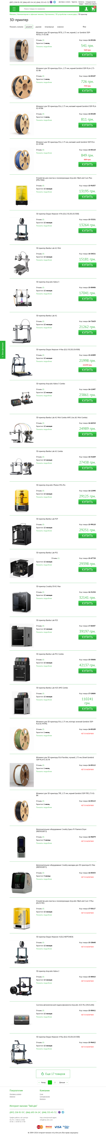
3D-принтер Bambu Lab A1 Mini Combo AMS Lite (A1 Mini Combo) (61, 417)
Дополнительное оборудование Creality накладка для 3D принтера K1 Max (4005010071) (65, 866)
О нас (41, 1094)
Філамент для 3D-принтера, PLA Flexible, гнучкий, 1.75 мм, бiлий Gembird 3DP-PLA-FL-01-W (65, 758)
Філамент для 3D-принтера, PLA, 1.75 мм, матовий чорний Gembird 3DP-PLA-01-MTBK (66, 107)
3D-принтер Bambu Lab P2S (47, 620)
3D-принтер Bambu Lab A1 (46, 315)
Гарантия (74, 2)
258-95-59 (16, 2)
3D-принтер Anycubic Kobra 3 (47, 282)
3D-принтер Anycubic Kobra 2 (47, 971)
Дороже (38, 27)
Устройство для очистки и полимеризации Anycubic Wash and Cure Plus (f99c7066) (64, 179)
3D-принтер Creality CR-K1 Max (48, 586)
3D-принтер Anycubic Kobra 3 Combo (50, 383)
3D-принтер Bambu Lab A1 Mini (48, 248)
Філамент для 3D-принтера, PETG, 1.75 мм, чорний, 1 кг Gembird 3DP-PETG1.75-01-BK (63, 33)
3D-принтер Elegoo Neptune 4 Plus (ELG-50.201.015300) (58, 1037)
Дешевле (29, 27)
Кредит (81, 4)
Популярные (49, 27)
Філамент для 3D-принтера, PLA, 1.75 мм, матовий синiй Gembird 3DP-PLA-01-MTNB (65, 143)
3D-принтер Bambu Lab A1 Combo (49, 451)
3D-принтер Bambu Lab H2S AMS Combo (52, 688)
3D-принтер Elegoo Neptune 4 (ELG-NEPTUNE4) (54, 937)
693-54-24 (29, 2)
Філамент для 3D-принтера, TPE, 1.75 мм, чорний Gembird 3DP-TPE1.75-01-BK (65, 794)
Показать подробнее (44, 46)
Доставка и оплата (64, 2)
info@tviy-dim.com (46, 1120)
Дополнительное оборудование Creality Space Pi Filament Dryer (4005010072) (61, 830)
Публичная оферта (90, 4)
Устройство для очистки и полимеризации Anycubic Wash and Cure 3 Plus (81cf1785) (64, 902)
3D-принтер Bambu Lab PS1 (47, 552)
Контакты (81, 2)
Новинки (60, 27)
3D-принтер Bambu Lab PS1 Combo (50, 654)
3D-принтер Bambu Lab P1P (47, 519)
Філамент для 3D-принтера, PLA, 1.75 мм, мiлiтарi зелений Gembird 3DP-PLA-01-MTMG (64, 722)
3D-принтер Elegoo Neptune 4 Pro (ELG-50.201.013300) (57, 214)
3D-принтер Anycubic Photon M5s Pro (50, 485)
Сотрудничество (91, 2)
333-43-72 (42, 2)
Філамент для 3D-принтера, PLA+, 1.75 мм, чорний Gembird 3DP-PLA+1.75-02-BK (65, 69)
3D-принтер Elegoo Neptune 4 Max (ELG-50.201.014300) (58, 349)
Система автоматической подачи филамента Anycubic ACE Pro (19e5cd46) (65, 1005)
